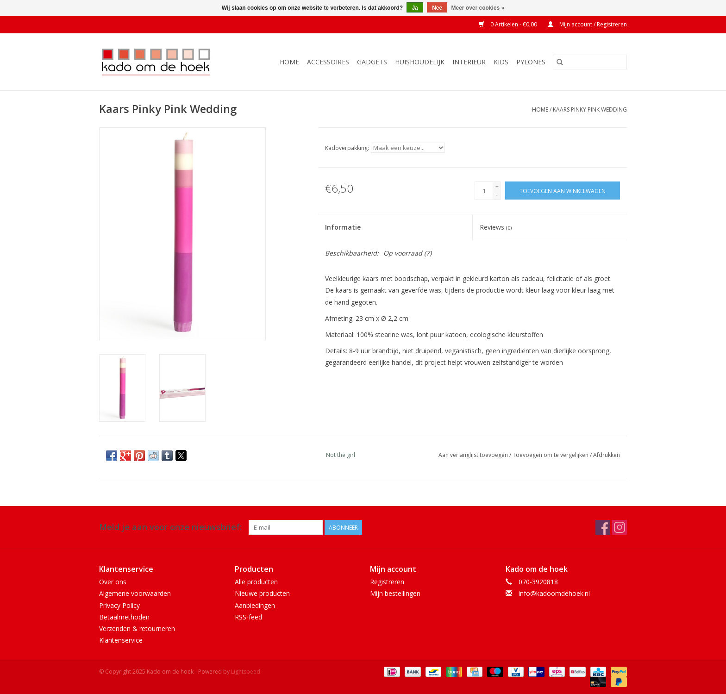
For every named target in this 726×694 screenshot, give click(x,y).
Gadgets (372, 61)
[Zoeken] (590, 62)
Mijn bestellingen (395, 593)
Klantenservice (121, 640)
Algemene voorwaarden (135, 593)
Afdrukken (606, 455)
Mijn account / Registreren (587, 24)
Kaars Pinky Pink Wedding (590, 109)
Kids (501, 61)
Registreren (387, 581)
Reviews (496, 227)
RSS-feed (248, 617)
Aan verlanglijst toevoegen (473, 455)
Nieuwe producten (262, 593)
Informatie (343, 227)
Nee (437, 8)
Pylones (530, 61)
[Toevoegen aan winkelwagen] (562, 190)
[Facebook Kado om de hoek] (602, 527)
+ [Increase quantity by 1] (497, 186)
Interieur (469, 61)
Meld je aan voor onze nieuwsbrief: (170, 527)
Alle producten (256, 581)
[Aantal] (484, 190)
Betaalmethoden (124, 617)
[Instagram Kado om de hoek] (619, 527)
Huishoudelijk (419, 61)
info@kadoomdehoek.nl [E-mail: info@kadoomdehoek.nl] (554, 593)
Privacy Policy (119, 605)
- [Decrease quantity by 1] (497, 195)
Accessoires (328, 61)
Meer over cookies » (478, 8)
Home (289, 61)
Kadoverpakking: (347, 148)
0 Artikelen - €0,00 (508, 24)
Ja (415, 8)
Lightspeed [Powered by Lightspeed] (245, 671)
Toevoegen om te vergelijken (551, 455)
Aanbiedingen (255, 605)
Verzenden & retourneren (137, 628)
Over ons (112, 581)
